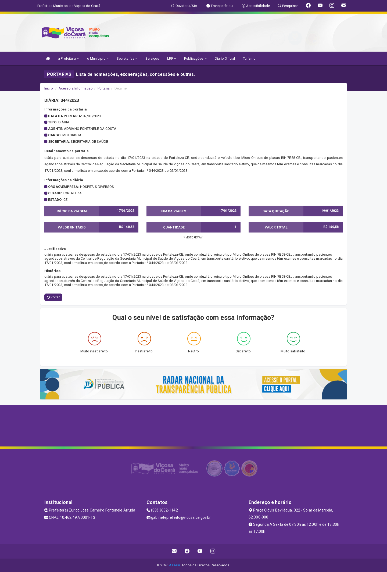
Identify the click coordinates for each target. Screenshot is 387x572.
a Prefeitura (68, 58)
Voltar (53, 297)
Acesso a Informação (76, 88)
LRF (171, 58)
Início (48, 88)
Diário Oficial (225, 58)
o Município (98, 58)
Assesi (174, 565)
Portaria (104, 88)
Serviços (152, 58)
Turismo (249, 58)
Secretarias (127, 58)
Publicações (195, 58)
